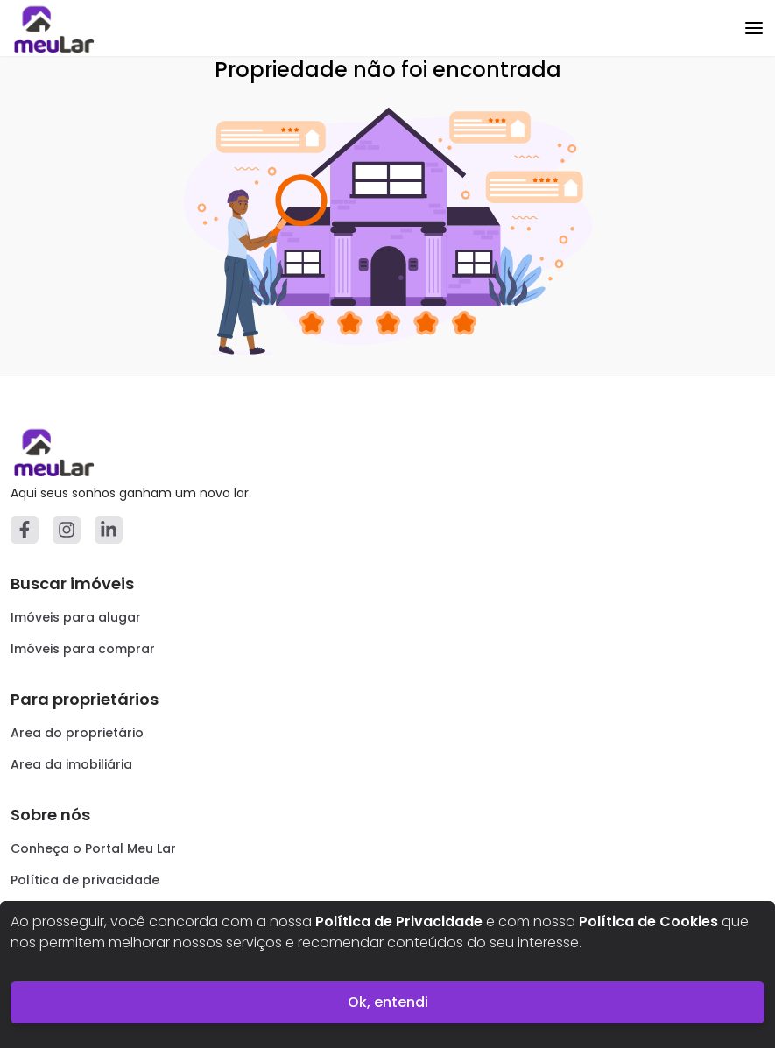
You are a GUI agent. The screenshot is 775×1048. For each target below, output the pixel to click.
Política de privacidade (85, 880)
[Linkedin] (109, 530)
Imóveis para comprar (83, 649)
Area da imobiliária (71, 764)
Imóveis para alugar (76, 617)
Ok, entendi (388, 1002)
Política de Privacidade (399, 921)
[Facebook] (25, 530)
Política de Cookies (648, 921)
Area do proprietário (77, 733)
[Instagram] (67, 530)
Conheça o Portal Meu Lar (93, 848)
